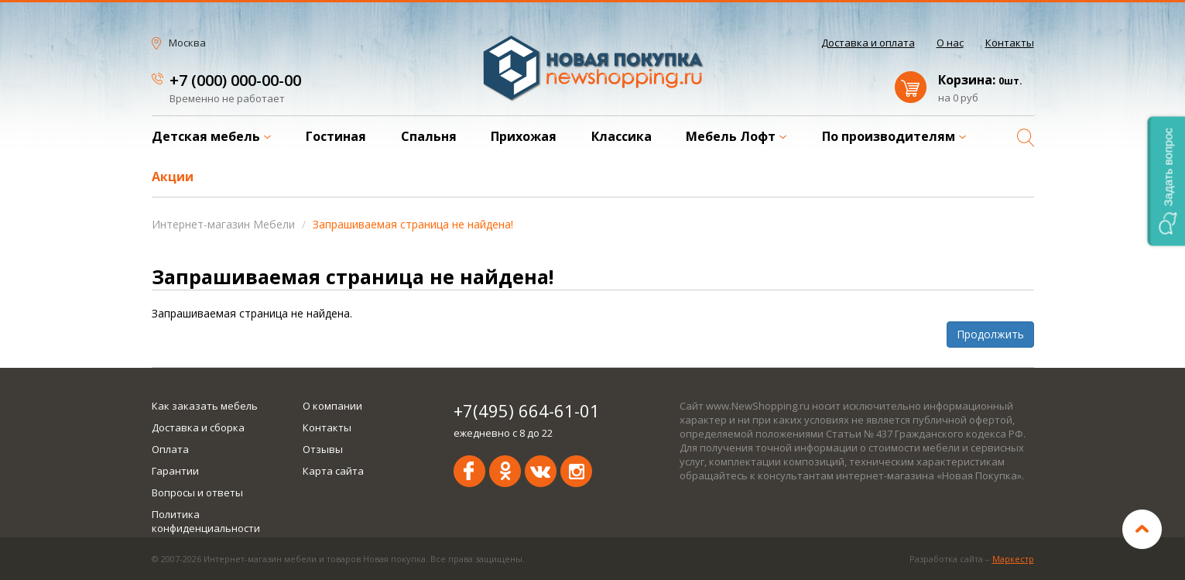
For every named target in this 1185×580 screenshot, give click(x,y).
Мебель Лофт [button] (736, 136)
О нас (950, 43)
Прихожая (524, 136)
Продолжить (990, 334)
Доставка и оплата (868, 43)
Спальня (429, 136)
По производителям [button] (894, 136)
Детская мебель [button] (212, 136)
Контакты (1009, 43)
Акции (173, 176)
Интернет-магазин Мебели (223, 224)
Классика (621, 136)
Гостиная (336, 136)
